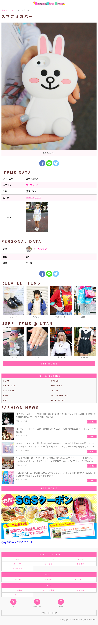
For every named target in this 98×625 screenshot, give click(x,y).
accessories (59, 395)
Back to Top (49, 613)
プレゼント (17, 568)
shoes (55, 390)
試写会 (81, 559)
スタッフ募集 (49, 590)
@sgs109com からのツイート (17, 542)
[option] (49, 89)
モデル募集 (17, 590)
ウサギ (38, 197)
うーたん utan (36, 249)
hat (5, 400)
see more (49, 363)
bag (5, 395)
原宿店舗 (80, 564)
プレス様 (80, 590)
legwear (9, 390)
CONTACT (80, 579)
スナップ (17, 564)
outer (55, 380)
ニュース (17, 559)
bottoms (56, 385)
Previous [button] (5, 302)
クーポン (49, 564)
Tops (6, 380)
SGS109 (17, 579)
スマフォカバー (33, 185)
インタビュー (49, 559)
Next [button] (93, 302)
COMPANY (49, 579)
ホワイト (30, 197)
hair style (58, 400)
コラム (17, 595)
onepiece (9, 385)
